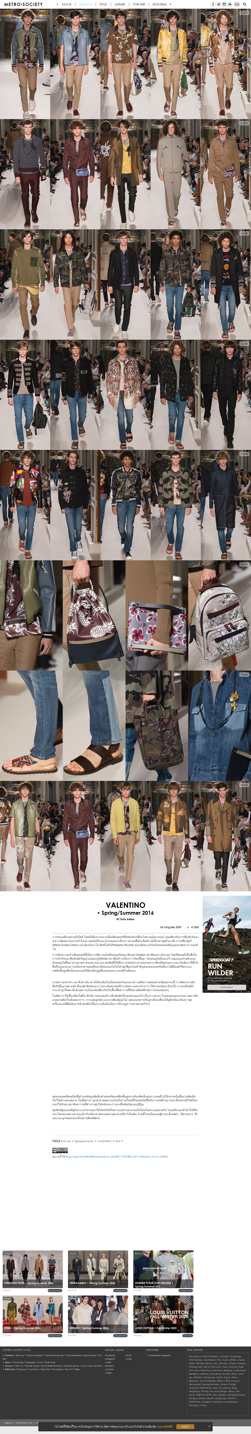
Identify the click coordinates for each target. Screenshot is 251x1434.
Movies (226, 1374)
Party (225, 1367)
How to (19, 1365)
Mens (227, 1377)
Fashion (85, 4)
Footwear (217, 1401)
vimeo (129, 1358)
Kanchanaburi (211, 1356)
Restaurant (195, 1384)
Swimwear (209, 1360)
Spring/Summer (84, 1141)
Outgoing (235, 1356)
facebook (110, 1355)
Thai (218, 1360)
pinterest (109, 1365)
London (224, 1356)
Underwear (239, 1370)
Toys (84, 1365)
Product (193, 1398)
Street (232, 1363)
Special (228, 1370)
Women (241, 1363)
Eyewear (194, 1381)
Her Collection (203, 1370)
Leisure (120, 4)
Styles (223, 1384)
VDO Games (196, 1360)
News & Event (95, 1365)
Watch (231, 1398)
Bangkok (194, 1374)
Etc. (216, 1363)
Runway (66, 1141)
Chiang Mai (195, 1367)
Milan (192, 1363)
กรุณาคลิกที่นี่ (164, 1426)
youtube (109, 1369)
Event (202, 1398)
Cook (225, 1360)
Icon (40, 1362)
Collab (231, 1384)
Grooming (18, 1362)
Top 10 (68, 1369)
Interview (217, 1370)
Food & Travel (32, 1365)
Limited (204, 1374)
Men (215, 1387)
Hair (191, 1370)
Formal (233, 1367)
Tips (215, 1394)
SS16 (117, 1141)
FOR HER (139, 4)
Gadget (206, 1401)
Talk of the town (212, 1367)
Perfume (193, 1405)
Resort (209, 1363)
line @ (128, 1355)
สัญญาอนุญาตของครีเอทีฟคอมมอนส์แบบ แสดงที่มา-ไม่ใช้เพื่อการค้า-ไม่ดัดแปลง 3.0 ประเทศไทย (117, 1156)
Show (234, 1377)
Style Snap (50, 1362)
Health (210, 1398)
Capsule (193, 1387)
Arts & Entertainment (51, 1365)
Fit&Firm (200, 1394)
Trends (204, 1391)
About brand (89, 1355)
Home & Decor (71, 1365)
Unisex (240, 1360)
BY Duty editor (125, 919)
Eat (190, 1356)
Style (103, 4)
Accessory (225, 1387)
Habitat (197, 1377)
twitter (108, 1362)
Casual (235, 1381)
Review (200, 1363)
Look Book (215, 1374)
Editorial (160, 4)
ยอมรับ (185, 1426)
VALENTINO (104, 1141)
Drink (209, 1394)
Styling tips (221, 1398)
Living (203, 1405)
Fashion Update (34, 1355)
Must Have (33, 1369)
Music (219, 1377)
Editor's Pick (223, 1381)
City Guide (57, 1369)
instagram (110, 1358)
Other (233, 1360)
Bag (234, 1387)
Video (77, 1369)
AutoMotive (230, 1401)
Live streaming (73, 1355)
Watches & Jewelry (54, 1355)
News (231, 1391)
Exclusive (21, 1369)
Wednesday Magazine (159, 1355)
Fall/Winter (187, 1336)
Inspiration (31, 1362)
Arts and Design (218, 1391)
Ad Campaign (207, 1381)
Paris (234, 1374)
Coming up (209, 1377)
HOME (66, 4)
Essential (45, 1369)
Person (197, 1356)
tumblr (108, 1372)
